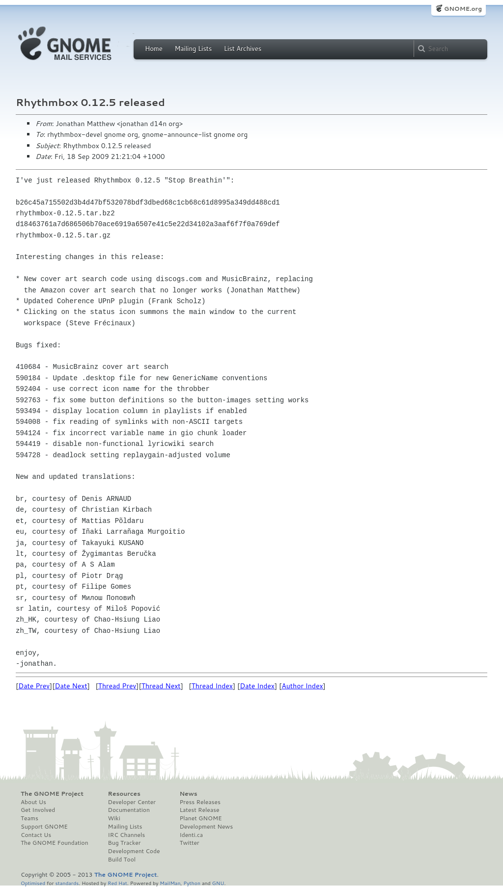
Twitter (189, 843)
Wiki (114, 818)
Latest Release (199, 810)
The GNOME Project (52, 794)
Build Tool (122, 859)
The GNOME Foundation (54, 843)
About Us (33, 802)
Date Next (71, 686)
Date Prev (34, 686)
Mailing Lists (193, 48)
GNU (218, 883)
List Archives (242, 48)
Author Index (302, 686)
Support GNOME (44, 827)
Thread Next (161, 686)
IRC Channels (126, 835)
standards (67, 883)
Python (191, 883)
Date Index (257, 686)
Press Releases (199, 802)
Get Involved (38, 810)
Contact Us (36, 835)
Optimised (33, 883)
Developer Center (132, 802)
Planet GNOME (200, 818)
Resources (124, 794)
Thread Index (212, 686)
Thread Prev (117, 686)
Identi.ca (191, 835)
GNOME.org (463, 8)
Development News (206, 827)
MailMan (170, 883)
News (188, 794)
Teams (29, 818)
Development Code (134, 851)
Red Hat (117, 883)
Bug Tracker (124, 843)
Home (154, 48)
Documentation (129, 810)
